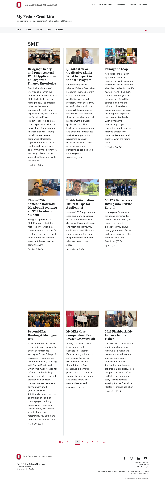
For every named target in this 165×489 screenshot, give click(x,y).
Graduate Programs (141, 462)
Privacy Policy (143, 465)
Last (104, 442)
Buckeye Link (105, 4)
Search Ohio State (138, 4)
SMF (49, 29)
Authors (59, 29)
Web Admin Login (142, 467)
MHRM (39, 29)
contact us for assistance (139, 474)
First (61, 442)
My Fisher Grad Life (35, 16)
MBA (18, 29)
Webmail (121, 4)
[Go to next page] (98, 442)
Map (93, 4)
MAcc (28, 29)
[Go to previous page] (67, 442)
